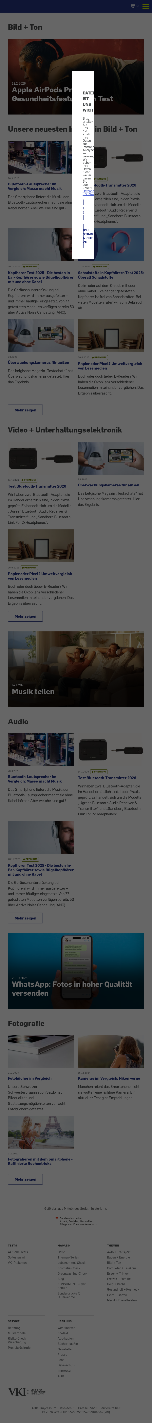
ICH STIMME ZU (83, 210)
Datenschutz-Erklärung (92, 192)
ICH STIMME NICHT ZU (83, 236)
